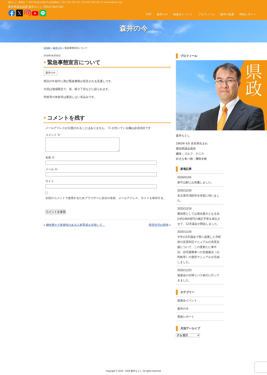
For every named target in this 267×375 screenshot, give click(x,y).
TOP (149, 14)
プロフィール (206, 14)
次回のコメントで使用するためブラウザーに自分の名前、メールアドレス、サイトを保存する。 (105, 198)
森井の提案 (227, 14)
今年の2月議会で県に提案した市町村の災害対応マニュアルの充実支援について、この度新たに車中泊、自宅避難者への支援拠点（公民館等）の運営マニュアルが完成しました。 (199, 247)
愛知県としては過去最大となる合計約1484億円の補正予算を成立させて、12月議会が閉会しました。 (198, 216)
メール (51, 169)
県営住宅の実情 (158, 224)
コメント (52, 134)
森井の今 (162, 14)
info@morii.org (115, 2)
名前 (50, 157)
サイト (49, 181)
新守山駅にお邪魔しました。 (195, 180)
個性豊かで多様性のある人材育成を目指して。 (75, 224)
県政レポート (247, 14)
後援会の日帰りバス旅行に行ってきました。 (198, 275)
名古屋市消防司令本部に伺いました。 (198, 195)
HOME (47, 48)
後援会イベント (183, 14)
